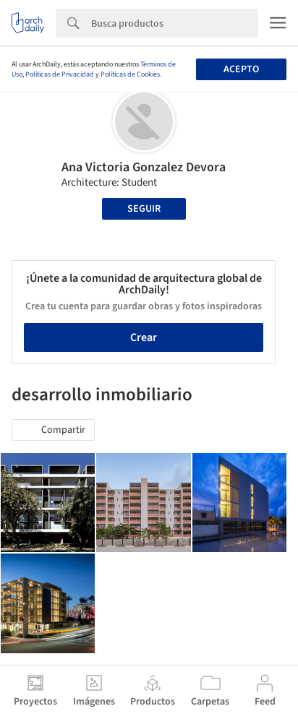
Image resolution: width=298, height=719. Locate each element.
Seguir (144, 209)
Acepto (241, 69)
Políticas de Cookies (130, 74)
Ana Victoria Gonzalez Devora (143, 167)
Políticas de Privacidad (59, 74)
